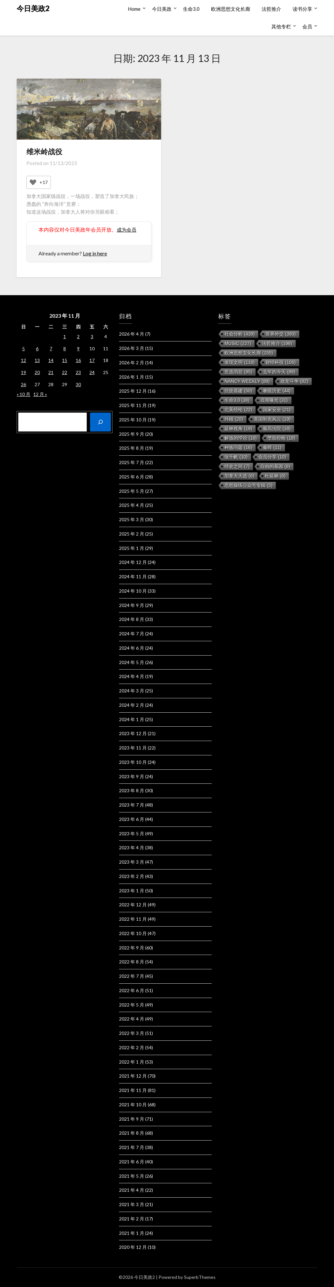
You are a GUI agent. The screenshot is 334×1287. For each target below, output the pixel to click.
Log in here (95, 253)
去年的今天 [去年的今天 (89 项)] (279, 371)
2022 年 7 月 (131, 976)
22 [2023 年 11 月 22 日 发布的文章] (64, 372)
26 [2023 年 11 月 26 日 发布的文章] (23, 384)
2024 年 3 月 (131, 690)
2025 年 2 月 (131, 534)
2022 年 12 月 (133, 904)
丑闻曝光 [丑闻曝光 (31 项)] (274, 400)
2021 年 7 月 (131, 1147)
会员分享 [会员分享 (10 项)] (272, 457)
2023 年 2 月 (131, 876)
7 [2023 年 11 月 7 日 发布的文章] (51, 348)
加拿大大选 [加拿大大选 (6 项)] (239, 475)
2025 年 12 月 (133, 391)
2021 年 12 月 (133, 1076)
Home (134, 9)
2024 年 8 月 (131, 619)
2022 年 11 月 (133, 919)
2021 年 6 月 (131, 1161)
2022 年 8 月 (131, 961)
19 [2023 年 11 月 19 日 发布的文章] (23, 372)
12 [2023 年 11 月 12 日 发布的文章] (23, 360)
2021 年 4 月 (131, 1190)
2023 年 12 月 (133, 733)
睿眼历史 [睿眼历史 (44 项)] (277, 390)
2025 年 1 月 (131, 548)
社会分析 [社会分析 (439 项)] (239, 334)
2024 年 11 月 (133, 576)
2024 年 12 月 (133, 562)
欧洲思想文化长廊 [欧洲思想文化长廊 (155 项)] (248, 353)
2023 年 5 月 (131, 833)
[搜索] (100, 422)
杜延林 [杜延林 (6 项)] (275, 475)
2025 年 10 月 (133, 419)
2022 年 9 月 (131, 947)
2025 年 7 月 (131, 462)
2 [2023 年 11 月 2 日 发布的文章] (78, 336)
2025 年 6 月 (131, 476)
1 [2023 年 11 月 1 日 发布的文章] (64, 336)
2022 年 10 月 (133, 933)
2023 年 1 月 (131, 890)
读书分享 (302, 9)
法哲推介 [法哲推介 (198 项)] (277, 343)
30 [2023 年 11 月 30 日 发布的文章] (78, 384)
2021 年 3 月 (131, 1204)
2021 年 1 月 (131, 1233)
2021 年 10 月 (133, 1104)
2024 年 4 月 (131, 676)
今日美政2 (33, 8)
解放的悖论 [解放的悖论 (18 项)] (240, 438)
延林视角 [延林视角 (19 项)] (238, 428)
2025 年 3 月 (131, 519)
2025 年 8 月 (131, 448)
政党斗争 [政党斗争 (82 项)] (294, 381)
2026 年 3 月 (131, 348)
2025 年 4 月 (131, 505)
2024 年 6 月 (131, 648)
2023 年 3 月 (131, 862)
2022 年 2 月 (131, 1047)
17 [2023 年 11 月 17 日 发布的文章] (92, 360)
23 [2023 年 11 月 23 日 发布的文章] (78, 372)
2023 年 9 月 (131, 776)
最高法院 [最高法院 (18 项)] (277, 428)
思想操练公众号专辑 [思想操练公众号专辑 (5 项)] (248, 485)
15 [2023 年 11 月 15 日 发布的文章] (64, 360)
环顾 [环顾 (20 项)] (233, 419)
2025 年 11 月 (133, 405)
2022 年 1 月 (131, 1062)
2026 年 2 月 (131, 362)
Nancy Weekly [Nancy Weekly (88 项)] (247, 381)
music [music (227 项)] (237, 343)
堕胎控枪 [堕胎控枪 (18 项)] (281, 438)
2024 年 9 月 (131, 605)
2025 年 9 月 (131, 434)
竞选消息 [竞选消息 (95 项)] (238, 371)
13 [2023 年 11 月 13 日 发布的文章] (37, 360)
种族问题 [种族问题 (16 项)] (238, 447)
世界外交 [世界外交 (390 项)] (281, 334)
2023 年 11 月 (133, 747)
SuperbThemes (200, 1277)
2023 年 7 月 (131, 805)
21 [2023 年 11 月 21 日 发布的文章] (50, 372)
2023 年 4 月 (131, 847)
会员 (307, 26)
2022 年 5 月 (131, 1004)
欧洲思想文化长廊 (230, 9)
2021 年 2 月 (131, 1218)
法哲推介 (271, 9)
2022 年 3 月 (131, 1033)
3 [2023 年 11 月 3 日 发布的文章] (92, 336)
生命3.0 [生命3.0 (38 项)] (236, 400)
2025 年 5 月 (131, 491)
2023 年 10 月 (133, 762)
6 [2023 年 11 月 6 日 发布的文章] (37, 348)
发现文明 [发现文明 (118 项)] (239, 362)
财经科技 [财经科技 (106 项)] (281, 362)
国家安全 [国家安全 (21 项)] (277, 409)
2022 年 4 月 (131, 1019)
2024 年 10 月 (133, 591)
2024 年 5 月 (131, 662)
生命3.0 (191, 9)
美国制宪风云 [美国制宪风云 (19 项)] (272, 419)
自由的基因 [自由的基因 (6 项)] (275, 466)
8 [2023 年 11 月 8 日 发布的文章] (64, 348)
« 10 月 (23, 394)
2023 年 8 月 (131, 790)
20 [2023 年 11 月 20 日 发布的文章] (37, 372)
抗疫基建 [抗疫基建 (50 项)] (238, 390)
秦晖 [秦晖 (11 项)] (272, 447)
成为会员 (127, 229)
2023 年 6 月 (131, 819)
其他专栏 (281, 26)
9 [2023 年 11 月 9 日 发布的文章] (78, 348)
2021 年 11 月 (133, 1090)
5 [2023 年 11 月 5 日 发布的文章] (23, 348)
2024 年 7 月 (131, 633)
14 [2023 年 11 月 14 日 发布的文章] (50, 360)
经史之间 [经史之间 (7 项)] (237, 466)
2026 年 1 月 (131, 377)
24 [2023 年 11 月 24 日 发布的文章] (92, 372)
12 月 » (40, 394)
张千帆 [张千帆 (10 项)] (236, 457)
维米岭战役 (44, 151)
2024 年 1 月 (131, 719)
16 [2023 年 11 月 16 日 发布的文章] (78, 360)
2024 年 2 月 (131, 705)
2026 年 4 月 (131, 334)
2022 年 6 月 (131, 990)
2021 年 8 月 (131, 1133)
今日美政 (162, 9)
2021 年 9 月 (131, 1119)
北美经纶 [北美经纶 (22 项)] (238, 409)
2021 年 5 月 (131, 1176)
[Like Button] (33, 182)
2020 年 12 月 (133, 1247)
